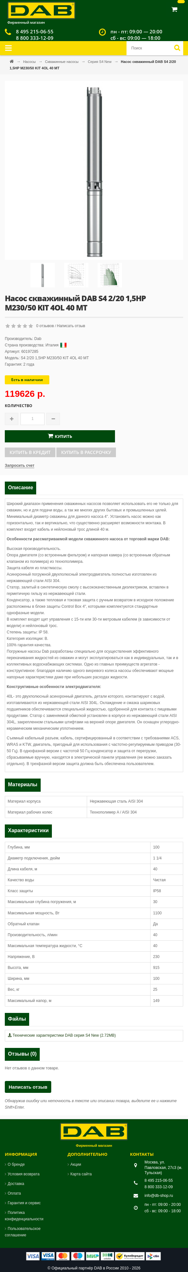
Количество (18, 406)
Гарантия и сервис (24, 1203)
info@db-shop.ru (158, 1195)
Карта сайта (81, 1174)
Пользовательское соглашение (23, 1231)
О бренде (16, 1164)
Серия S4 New (100, 62)
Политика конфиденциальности (24, 1215)
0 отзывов (45, 326)
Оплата (14, 1193)
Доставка (16, 1183)
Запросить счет (19, 465)
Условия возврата (23, 1174)
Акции (75, 1164)
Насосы (30, 62)
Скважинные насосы (62, 62)
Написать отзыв (71, 326)
